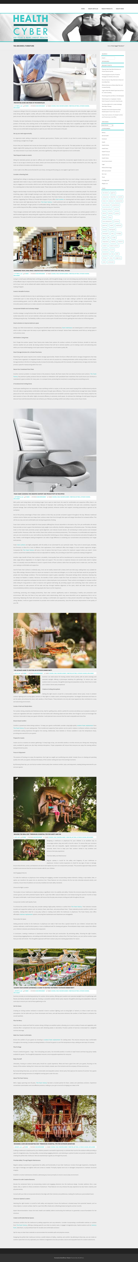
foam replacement (63, 106)
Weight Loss (105, 183)
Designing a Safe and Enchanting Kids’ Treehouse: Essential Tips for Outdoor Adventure (44, 1144)
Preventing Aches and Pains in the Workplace (29, 103)
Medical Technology (107, 167)
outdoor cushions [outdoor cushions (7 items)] (114, 246)
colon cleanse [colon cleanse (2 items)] (106, 205)
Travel (103, 177)
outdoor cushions (84, 106)
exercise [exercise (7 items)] (110, 213)
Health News (120, 9)
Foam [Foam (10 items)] (110, 217)
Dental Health (105, 135)
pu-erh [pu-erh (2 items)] (112, 250)
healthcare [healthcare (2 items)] (118, 225)
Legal (103, 164)
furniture (71, 106)
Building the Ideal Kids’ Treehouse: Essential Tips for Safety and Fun (37, 834)
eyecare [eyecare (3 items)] (117, 213)
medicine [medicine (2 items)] (120, 241)
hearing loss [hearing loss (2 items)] (106, 233)
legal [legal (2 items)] (104, 237)
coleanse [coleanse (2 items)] (111, 201)
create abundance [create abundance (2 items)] (107, 209)
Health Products (107, 9)
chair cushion (60, 199)
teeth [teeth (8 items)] (117, 254)
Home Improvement (40, 106)
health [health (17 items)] (111, 225)
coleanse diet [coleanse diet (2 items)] (119, 201)
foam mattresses (67, 328)
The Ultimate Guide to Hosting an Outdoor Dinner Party (33, 670)
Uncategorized (105, 180)
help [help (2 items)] (112, 233)
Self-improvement (106, 171)
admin (27, 106)
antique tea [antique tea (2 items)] (105, 197)
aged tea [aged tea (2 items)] (113, 193)
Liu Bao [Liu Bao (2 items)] (114, 237)
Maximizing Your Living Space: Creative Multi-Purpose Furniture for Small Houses (42, 271)
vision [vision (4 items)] (111, 258)
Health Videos (105, 158)
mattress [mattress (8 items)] (113, 241)
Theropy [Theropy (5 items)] (105, 258)
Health (103, 142)
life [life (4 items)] (108, 237)
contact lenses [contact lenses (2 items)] (115, 205)
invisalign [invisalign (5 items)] (118, 233)
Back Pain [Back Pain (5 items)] (113, 197)
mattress (76, 106)
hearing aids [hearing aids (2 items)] (112, 229)
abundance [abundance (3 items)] (105, 193)
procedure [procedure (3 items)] (105, 250)
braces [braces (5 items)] (104, 201)
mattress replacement (26, 914)
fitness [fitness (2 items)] (104, 217)
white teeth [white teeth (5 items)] (111, 262)
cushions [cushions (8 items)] (116, 209)
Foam (57, 106)
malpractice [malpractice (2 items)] (105, 241)
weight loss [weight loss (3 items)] (118, 258)
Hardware (104, 139)
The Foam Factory (46, 202)
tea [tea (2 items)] (112, 254)
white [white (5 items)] (104, 262)
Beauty (103, 132)
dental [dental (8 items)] (104, 213)
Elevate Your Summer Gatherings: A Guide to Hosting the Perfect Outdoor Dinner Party (44, 988)
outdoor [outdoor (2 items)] (105, 246)
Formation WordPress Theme (62, 1258)
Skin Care (104, 174)
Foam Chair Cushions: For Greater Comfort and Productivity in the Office (39, 494)
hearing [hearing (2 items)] (104, 229)
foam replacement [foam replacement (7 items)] (107, 221)
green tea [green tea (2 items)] (105, 225)
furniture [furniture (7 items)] (116, 221)
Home (83, 9)
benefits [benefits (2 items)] (120, 197)
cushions (53, 106)
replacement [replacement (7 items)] (106, 254)
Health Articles (93, 9)
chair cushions (21, 545)
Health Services (105, 155)
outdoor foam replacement (85, 725)
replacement (17, 108)
